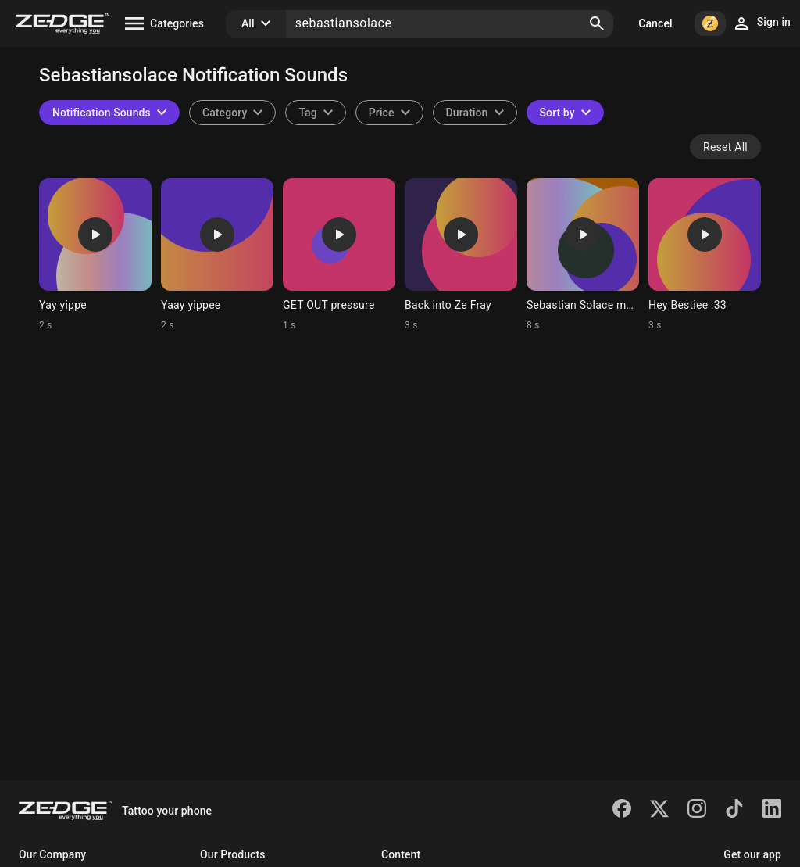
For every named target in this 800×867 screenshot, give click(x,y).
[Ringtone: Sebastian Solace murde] (583, 254)
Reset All (725, 147)
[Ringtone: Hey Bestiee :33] (704, 254)
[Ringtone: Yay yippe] (95, 254)
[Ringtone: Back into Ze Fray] (461, 254)
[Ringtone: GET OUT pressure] (339, 254)
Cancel (655, 23)
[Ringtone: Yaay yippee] (217, 254)
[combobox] (315, 112)
